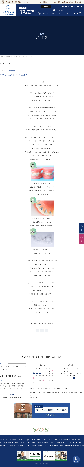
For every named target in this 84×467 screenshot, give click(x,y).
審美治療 (77, 439)
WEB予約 (45, 6)
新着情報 (34, 445)
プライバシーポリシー (66, 445)
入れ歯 (51, 442)
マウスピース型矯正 (29, 442)
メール (50, 445)
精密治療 (71, 439)
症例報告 (40, 445)
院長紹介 (45, 439)
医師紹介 (51, 439)
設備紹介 (53, 13)
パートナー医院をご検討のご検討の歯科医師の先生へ (66, 2)
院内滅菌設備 (19, 445)
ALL (42, 330)
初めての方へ (38, 439)
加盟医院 (44, 2)
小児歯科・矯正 (77, 442)
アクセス (30, 439)
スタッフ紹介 (58, 439)
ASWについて (4, 439)
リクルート (67, 13)
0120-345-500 (62, 6)
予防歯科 (2, 445)
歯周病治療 (45, 442)
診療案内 (45, 13)
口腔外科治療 (58, 442)
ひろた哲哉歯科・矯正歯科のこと (18, 439)
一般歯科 (38, 442)
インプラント (3, 442)
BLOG (45, 445)
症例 (60, 13)
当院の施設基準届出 (78, 445)
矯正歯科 (20, 442)
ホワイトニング (67, 442)
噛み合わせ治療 (12, 442)
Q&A (7, 445)
